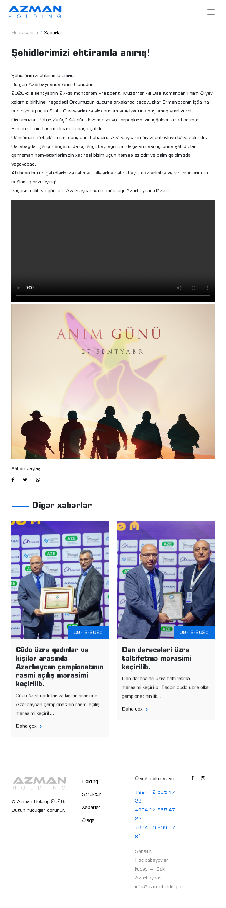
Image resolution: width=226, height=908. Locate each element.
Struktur (92, 794)
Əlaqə (88, 820)
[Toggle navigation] (211, 12)
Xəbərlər (91, 807)
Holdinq (90, 781)
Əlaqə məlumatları (154, 778)
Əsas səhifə (24, 33)
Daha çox (29, 730)
